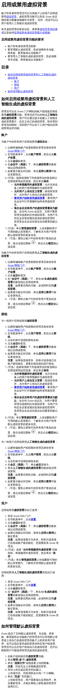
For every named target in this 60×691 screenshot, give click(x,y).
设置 (33, 519)
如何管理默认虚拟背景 (20, 91)
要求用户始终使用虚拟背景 (29, 198)
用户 (16, 88)
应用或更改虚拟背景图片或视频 (32, 32)
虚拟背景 (11, 16)
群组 (16, 84)
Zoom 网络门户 (16, 151)
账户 (16, 81)
